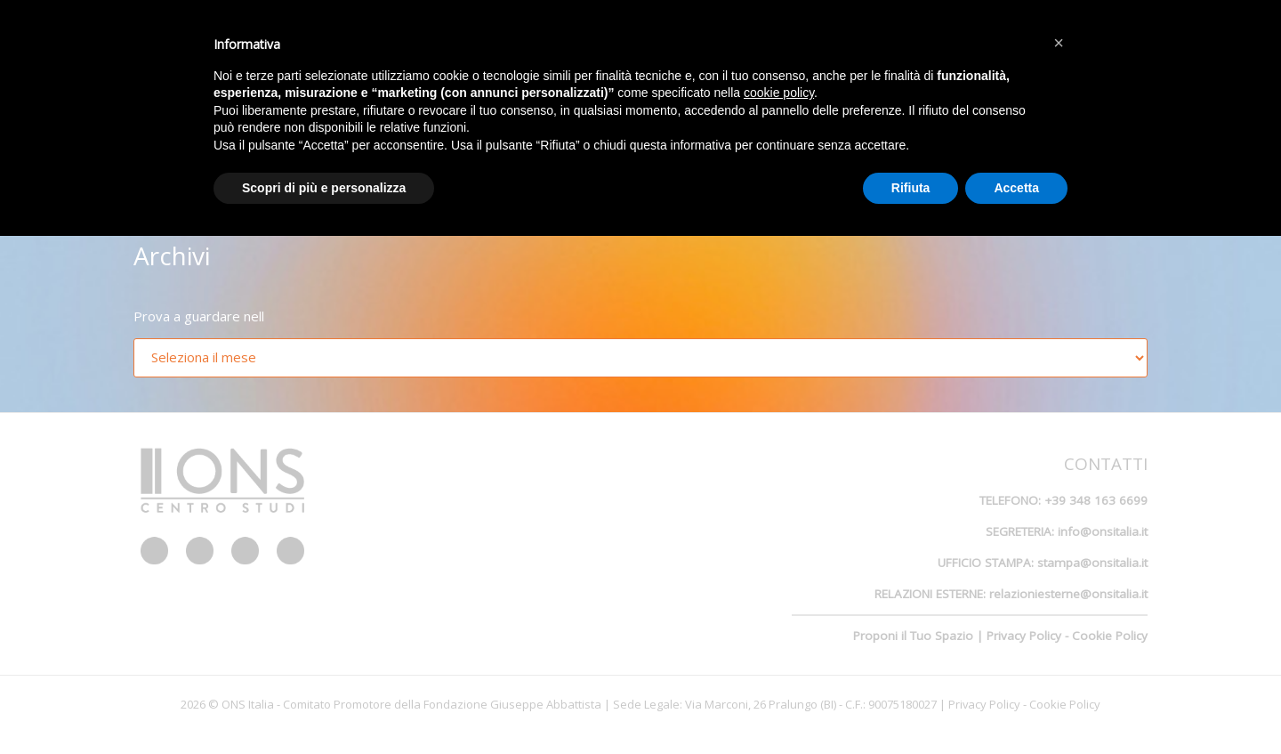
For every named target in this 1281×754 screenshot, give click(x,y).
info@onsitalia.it (1103, 531)
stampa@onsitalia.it (1092, 563)
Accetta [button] (1016, 188)
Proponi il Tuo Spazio (913, 636)
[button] (1058, 42)
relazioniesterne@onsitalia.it (1068, 594)
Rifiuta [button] (911, 188)
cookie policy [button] (779, 92)
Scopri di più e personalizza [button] (324, 188)
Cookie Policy (1110, 636)
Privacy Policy (1024, 636)
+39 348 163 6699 (1096, 500)
